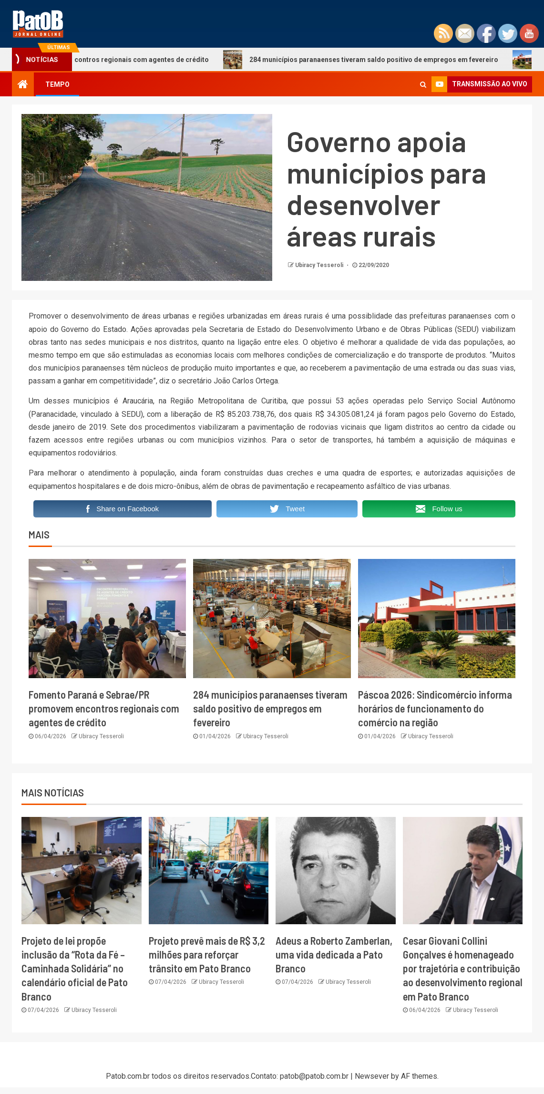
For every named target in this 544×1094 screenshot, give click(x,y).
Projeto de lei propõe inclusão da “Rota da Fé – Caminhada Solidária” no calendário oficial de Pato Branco (74, 968)
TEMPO (57, 84)
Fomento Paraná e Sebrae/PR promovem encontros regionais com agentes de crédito (104, 708)
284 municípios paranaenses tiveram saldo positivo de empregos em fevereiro (371, 59)
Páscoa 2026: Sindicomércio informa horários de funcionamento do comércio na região (435, 708)
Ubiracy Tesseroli (320, 265)
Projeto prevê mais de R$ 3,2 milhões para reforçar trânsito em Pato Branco (207, 954)
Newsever (372, 1076)
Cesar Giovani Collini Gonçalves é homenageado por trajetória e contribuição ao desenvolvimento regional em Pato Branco (463, 968)
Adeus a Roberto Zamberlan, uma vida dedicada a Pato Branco (334, 954)
